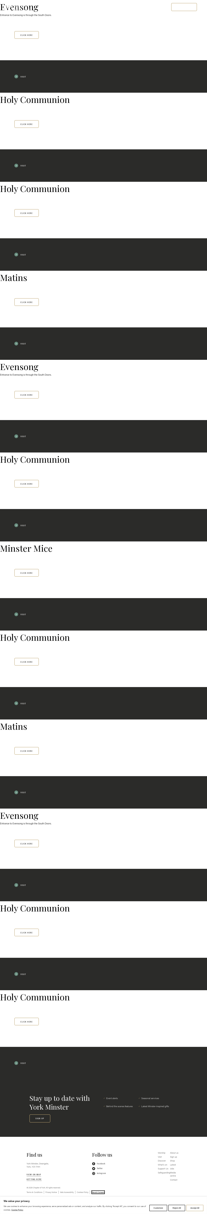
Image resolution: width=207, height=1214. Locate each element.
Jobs (172, 1168)
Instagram (99, 1173)
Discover (76, 6)
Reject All (176, 1208)
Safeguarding (141, 6)
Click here (26, 34)
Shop (172, 1160)
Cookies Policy (82, 1192)
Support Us (117, 6)
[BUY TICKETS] (184, 7)
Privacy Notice (51, 1192)
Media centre (173, 1174)
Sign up (173, 1156)
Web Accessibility (67, 1192)
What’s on (96, 6)
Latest (173, 1164)
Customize (158, 1208)
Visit (59, 6)
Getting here (34, 1179)
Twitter (97, 1168)
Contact (173, 1179)
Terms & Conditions (34, 1192)
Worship (42, 6)
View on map (34, 1174)
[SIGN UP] (39, 1118)
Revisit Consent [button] (98, 1192)
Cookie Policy (17, 1209)
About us (174, 1152)
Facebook (98, 1163)
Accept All (194, 1208)
